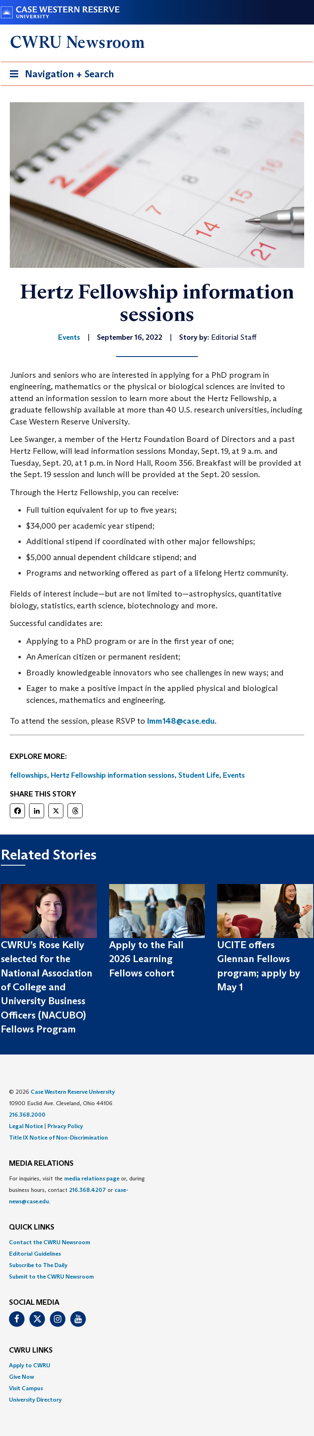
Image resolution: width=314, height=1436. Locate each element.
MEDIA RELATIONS (41, 1164)
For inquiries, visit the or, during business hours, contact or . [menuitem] (77, 1190)
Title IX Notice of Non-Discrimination (58, 1137)
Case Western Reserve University (73, 1091)
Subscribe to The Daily (38, 1265)
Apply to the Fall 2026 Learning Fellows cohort (146, 959)
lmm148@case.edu (181, 721)
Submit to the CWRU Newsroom (51, 1276)
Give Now (21, 1376)
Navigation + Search (59, 75)
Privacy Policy (65, 1126)
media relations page (91, 1178)
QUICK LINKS (31, 1227)
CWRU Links (31, 1350)
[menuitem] (157, 1242)
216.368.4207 (87, 1190)
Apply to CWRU (29, 1365)
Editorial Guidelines (35, 1253)
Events (234, 775)
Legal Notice (26, 1126)
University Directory (35, 1399)
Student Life (198, 775)
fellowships (28, 775)
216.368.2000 (27, 1114)
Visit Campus (26, 1388)
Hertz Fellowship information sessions (113, 775)
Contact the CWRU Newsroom (49, 1242)
